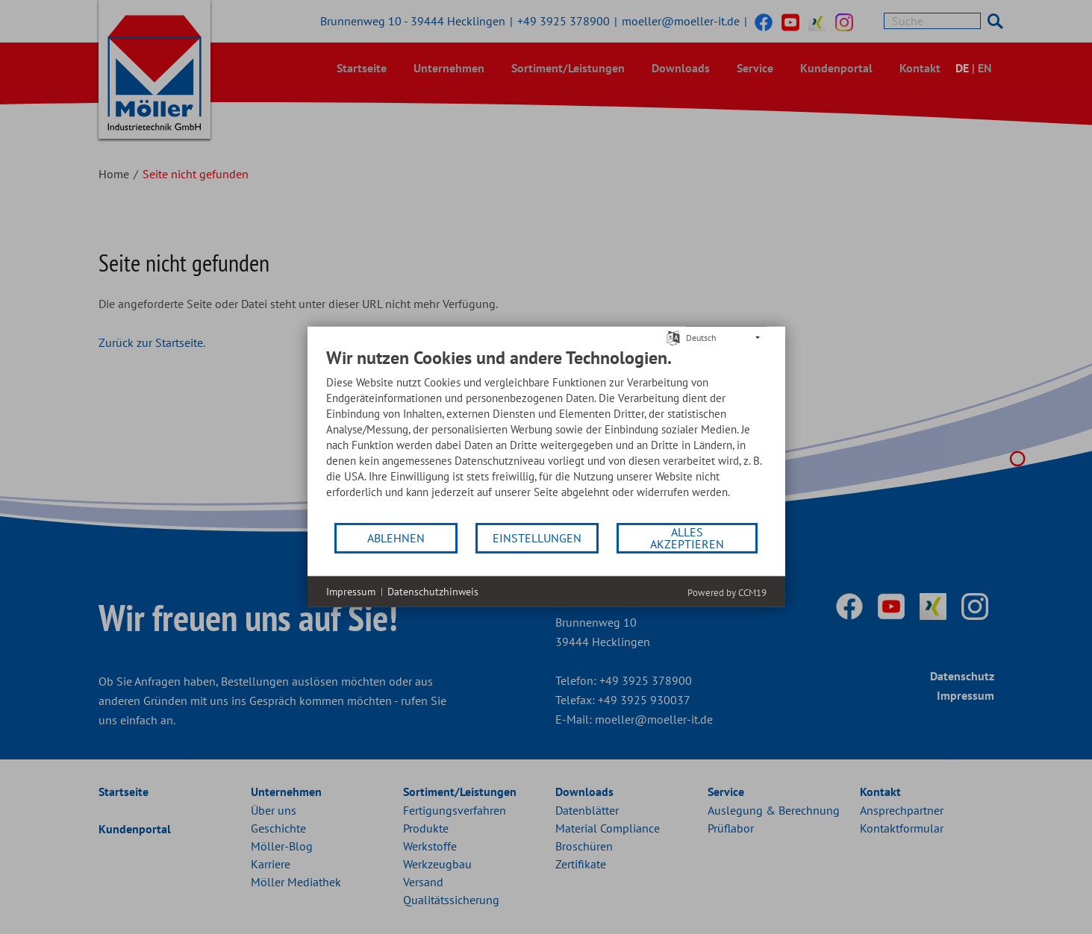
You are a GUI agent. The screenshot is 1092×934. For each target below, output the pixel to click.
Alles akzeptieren (687, 537)
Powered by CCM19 (727, 592)
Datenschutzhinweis (432, 591)
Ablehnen (396, 537)
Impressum (350, 591)
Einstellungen (537, 537)
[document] (546, 434)
